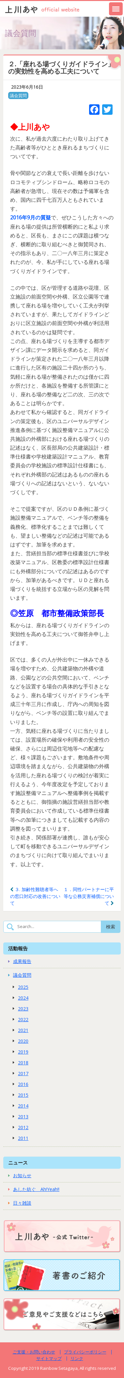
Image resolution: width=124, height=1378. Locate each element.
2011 (23, 1138)
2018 (23, 1062)
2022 (23, 1019)
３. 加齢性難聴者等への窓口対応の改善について (35, 896)
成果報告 (22, 961)
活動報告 (18, 948)
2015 (23, 1095)
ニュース (18, 1162)
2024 (23, 998)
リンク (76, 1358)
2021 (23, 1030)
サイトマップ (49, 1358)
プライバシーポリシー (85, 1352)
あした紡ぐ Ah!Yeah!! (36, 1189)
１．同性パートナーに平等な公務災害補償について (89, 896)
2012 (23, 1127)
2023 (23, 1009)
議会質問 (18, 95)
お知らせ (22, 1175)
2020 (23, 1041)
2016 (23, 1084)
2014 (23, 1106)
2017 (23, 1073)
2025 (23, 987)
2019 (23, 1052)
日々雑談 (22, 1203)
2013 (23, 1116)
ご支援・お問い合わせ (34, 1352)
